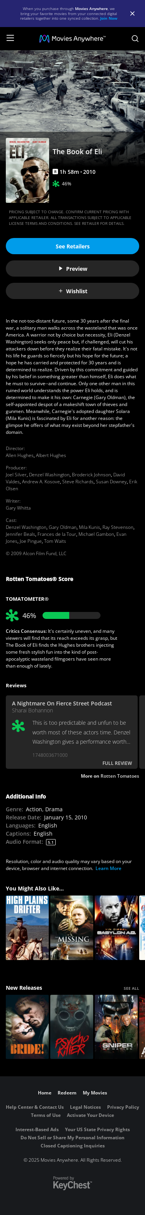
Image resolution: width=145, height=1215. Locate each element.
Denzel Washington (49, 474)
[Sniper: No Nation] (116, 1027)
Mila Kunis (89, 527)
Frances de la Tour (57, 534)
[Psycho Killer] (71, 1027)
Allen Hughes (20, 455)
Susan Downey (111, 481)
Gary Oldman (63, 527)
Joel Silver (16, 474)
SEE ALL (131, 988)
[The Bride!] (27, 1027)
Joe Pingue (31, 541)
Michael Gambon (96, 534)
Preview (72, 268)
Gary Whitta (18, 508)
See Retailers (73, 246)
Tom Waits (55, 541)
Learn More (108, 868)
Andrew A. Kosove (41, 481)
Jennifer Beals (20, 534)
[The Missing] (71, 928)
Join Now (109, 18)
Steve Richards (78, 481)
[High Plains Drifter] (27, 928)
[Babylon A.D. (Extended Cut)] (116, 928)
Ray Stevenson (117, 527)
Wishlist (72, 291)
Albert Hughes (51, 455)
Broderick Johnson (91, 474)
